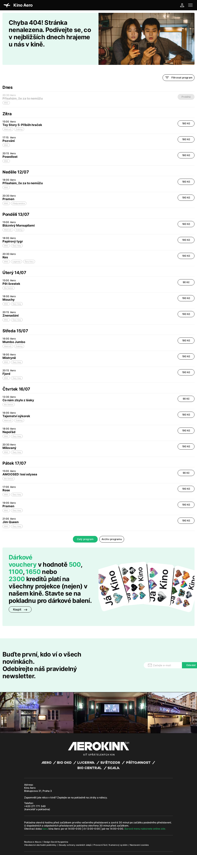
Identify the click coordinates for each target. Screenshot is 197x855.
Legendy (16, 251)
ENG (6, 134)
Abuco (38, 831)
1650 (33, 561)
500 (75, 553)
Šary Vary (17, 235)
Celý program (85, 528)
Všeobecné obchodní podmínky (40, 834)
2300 (17, 568)
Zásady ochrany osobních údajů (75, 834)
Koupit (20, 598)
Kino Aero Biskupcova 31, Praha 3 (38, 778)
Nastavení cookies (139, 834)
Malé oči (8, 118)
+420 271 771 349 (35, 795)
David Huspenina (59, 831)
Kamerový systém (118, 834)
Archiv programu (112, 528)
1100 (16, 561)
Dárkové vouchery (23, 550)
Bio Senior (8, 277)
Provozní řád (100, 834)
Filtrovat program (178, 66)
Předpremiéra (19, 192)
